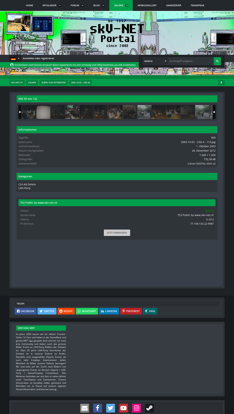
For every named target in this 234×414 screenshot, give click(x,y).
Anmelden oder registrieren (38, 58)
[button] (15, 58)
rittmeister (38, 106)
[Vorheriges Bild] (20, 166)
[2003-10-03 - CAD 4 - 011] (209, 112)
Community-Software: (117, 405)
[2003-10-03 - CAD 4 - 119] (195, 112)
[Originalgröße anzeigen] (147, 101)
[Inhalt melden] (148, 229)
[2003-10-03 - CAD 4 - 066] (180, 112)
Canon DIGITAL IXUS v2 (204, 162)
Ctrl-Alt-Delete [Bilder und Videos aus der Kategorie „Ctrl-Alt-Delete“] (177, 183)
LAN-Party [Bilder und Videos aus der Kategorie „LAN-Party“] (175, 186)
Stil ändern (215, 397)
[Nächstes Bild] (148, 166)
